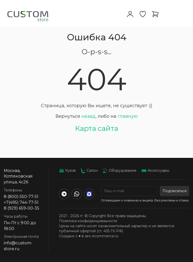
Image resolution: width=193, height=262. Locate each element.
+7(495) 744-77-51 (21, 202)
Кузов (67, 170)
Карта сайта (96, 128)
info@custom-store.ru (18, 246)
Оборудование (119, 170)
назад (88, 116)
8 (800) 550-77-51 (21, 196)
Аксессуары (155, 170)
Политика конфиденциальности (88, 221)
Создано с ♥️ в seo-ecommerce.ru (88, 236)
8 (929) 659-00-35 (21, 208)
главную (128, 116)
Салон (89, 170)
